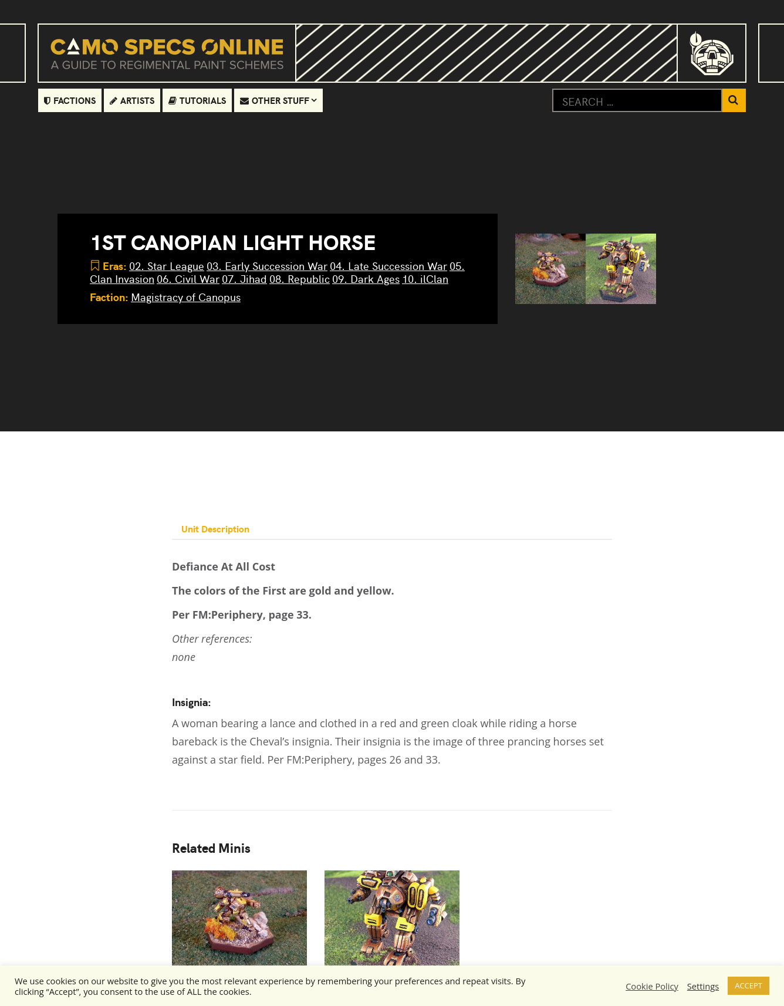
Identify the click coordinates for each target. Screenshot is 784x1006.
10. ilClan (425, 278)
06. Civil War (188, 278)
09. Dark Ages (366, 278)
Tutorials (197, 100)
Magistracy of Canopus (186, 296)
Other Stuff (274, 100)
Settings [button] (703, 986)
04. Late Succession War (388, 265)
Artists (132, 100)
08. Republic (299, 278)
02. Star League (166, 265)
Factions (70, 100)
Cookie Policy (652, 986)
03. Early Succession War (267, 265)
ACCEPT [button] (748, 985)
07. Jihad (244, 278)
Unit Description (215, 528)
